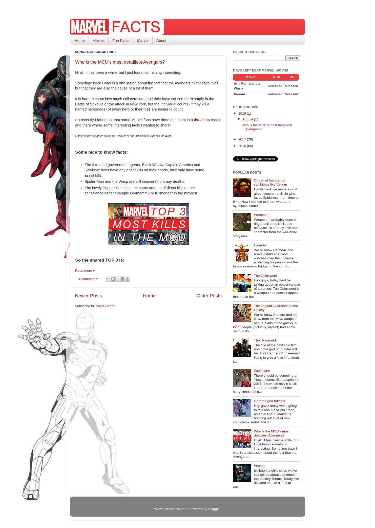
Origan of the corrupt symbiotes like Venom (270, 182)
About (161, 40)
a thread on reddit (205, 120)
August (248, 119)
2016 (242, 146)
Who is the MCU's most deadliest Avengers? (120, 62)
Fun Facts (120, 40)
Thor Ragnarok (265, 340)
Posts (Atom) (106, 306)
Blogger (214, 509)
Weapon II (261, 215)
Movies (99, 40)
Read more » (85, 270)
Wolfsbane (262, 371)
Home (80, 40)
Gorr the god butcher (269, 401)
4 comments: (89, 279)
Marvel (143, 40)
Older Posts (209, 295)
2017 (242, 139)
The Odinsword (265, 276)
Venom (259, 466)
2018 (242, 113)
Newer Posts (88, 295)
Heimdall (260, 245)
